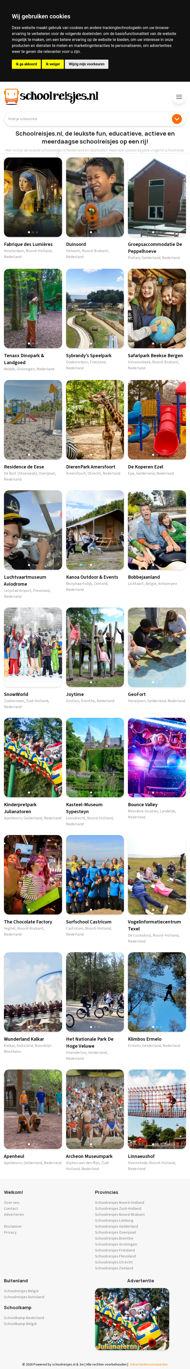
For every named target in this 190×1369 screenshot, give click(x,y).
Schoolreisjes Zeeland (114, 1268)
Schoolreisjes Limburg (114, 1220)
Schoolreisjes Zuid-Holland (118, 1208)
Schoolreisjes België (21, 1291)
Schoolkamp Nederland (24, 1318)
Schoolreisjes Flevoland (115, 1256)
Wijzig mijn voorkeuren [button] (86, 64)
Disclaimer (13, 1226)
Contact (11, 1208)
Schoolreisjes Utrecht (114, 1262)
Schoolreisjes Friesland (115, 1250)
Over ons (11, 1202)
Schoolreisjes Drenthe (114, 1238)
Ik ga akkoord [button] (26, 64)
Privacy (10, 1232)
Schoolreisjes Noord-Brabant (120, 1214)
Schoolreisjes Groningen (116, 1244)
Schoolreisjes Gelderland (116, 1226)
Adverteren (14, 1214)
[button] (29, 232)
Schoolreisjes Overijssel (115, 1232)
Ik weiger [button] (53, 64)
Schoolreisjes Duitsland (24, 1297)
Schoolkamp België (20, 1324)
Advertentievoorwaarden (149, 1364)
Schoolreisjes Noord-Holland (119, 1202)
